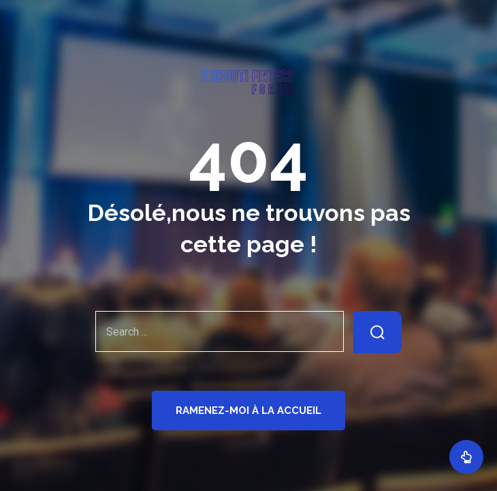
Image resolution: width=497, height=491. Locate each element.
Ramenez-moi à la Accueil (248, 410)
